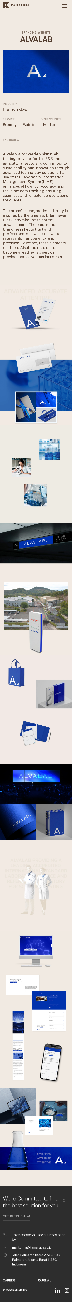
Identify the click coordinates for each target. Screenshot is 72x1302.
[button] (64, 6)
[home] (16, 6)
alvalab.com (50, 125)
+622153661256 (23, 1228)
